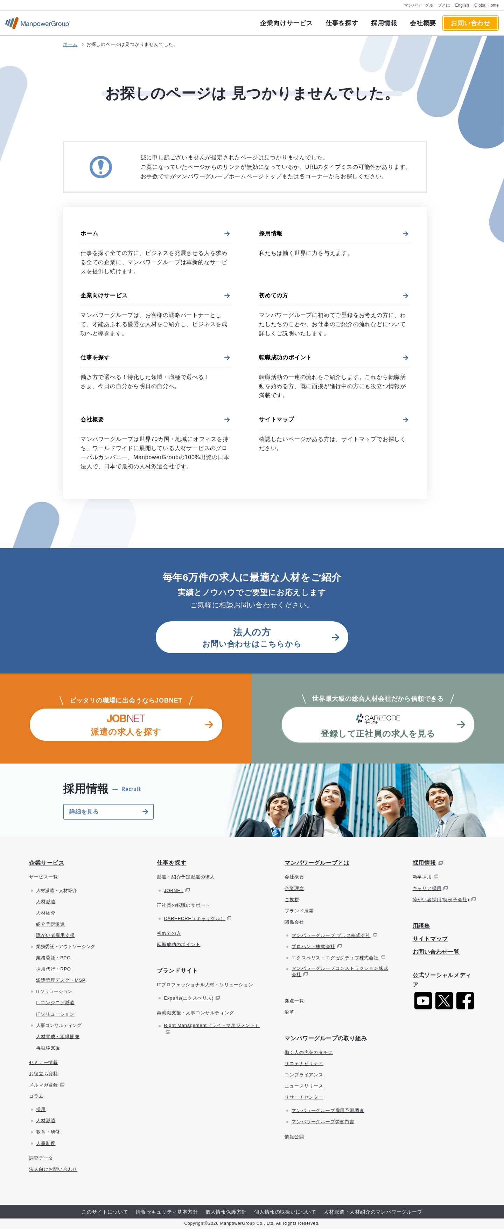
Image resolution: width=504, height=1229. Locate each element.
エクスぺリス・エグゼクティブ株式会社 (335, 957)
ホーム (70, 44)
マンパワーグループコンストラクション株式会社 (340, 971)
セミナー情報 (43, 1062)
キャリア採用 (427, 888)
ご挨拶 (292, 899)
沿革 (289, 1012)
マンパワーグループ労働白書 (323, 1121)
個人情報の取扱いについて (285, 1212)
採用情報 (384, 23)
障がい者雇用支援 (55, 935)
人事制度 (45, 1143)
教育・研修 (48, 1131)
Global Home (486, 5)
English (462, 5)
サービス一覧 (43, 876)
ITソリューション (55, 1014)
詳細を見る (84, 812)
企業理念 (294, 888)
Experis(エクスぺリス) (189, 998)
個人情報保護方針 (226, 1212)
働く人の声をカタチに (309, 1052)
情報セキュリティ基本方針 (167, 1212)
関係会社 (294, 922)
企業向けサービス (286, 23)
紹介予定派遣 (50, 924)
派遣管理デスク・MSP (60, 980)
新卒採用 (422, 876)
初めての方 (273, 295)
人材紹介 (45, 913)
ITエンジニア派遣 (55, 1002)
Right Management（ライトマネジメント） (212, 1025)
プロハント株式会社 (313, 946)
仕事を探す (342, 23)
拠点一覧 (294, 1000)
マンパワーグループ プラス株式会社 (331, 935)
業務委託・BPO (53, 957)
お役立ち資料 (43, 1073)
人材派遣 (45, 901)
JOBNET (173, 890)
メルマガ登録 (43, 1085)
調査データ (41, 1158)
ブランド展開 (299, 910)
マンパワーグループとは (427, 5)
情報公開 (294, 1136)
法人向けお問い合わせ (53, 1169)
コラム (36, 1096)
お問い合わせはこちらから (252, 637)
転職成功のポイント (285, 357)
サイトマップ (276, 419)
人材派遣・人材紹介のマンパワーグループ (373, 1212)
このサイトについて (105, 1212)
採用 (41, 1109)
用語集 (421, 926)
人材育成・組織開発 (57, 1036)
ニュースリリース (304, 1086)
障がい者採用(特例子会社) (441, 899)
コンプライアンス (304, 1074)
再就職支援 (48, 1047)
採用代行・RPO (53, 969)
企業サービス (46, 863)
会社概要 (423, 23)
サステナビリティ (304, 1063)
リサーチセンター (304, 1097)
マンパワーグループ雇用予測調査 (328, 1110)
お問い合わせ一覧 (436, 952)
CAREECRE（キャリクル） (194, 918)
